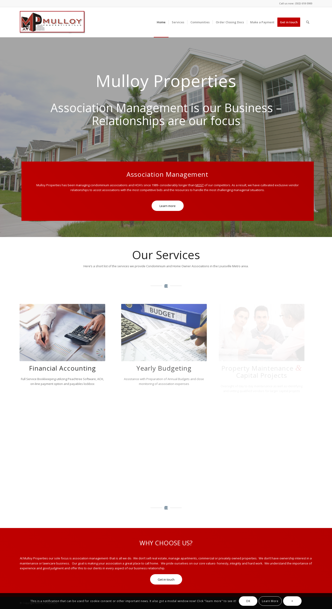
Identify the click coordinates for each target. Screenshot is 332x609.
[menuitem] (161, 22)
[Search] (307, 22)
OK (248, 601)
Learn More (270, 601)
